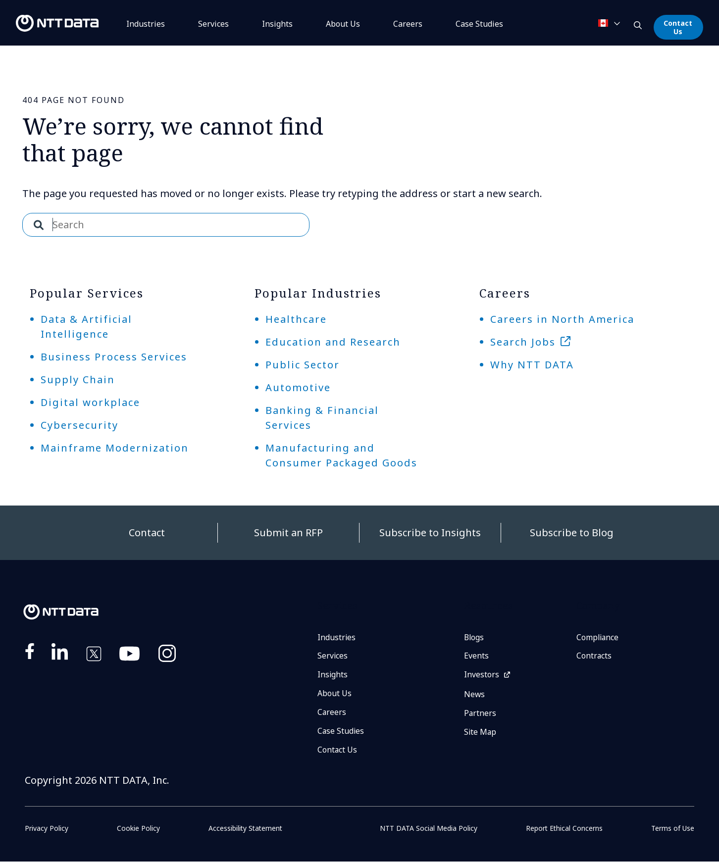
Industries (145, 23)
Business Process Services (114, 356)
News (474, 695)
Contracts (594, 656)
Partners (480, 714)
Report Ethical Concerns (564, 830)
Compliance (598, 637)
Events (476, 656)
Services (213, 23)
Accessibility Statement (245, 830)
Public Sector (302, 364)
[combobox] (165, 225)
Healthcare (296, 319)
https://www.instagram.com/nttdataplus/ (167, 655)
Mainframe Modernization (115, 448)
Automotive (298, 387)
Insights (277, 23)
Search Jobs (523, 342)
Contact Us (678, 27)
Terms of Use (672, 830)
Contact (147, 532)
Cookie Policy (137, 830)
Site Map (480, 733)
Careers (407, 23)
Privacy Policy (46, 830)
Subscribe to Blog (572, 532)
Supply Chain (78, 379)
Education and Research (333, 342)
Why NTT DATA (532, 364)
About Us (343, 23)
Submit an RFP (288, 532)
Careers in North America (562, 319)
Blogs (474, 637)
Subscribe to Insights (430, 532)
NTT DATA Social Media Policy (428, 830)
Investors (481, 675)
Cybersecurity (79, 425)
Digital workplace (90, 402)
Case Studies (341, 732)
